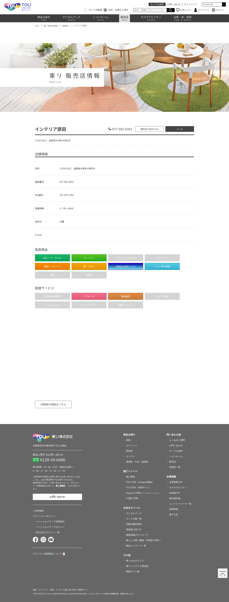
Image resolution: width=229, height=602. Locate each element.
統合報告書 (174, 498)
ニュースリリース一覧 (180, 504)
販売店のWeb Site (150, 129)
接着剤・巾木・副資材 (137, 462)
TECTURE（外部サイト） (139, 487)
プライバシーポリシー (44, 516)
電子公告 (173, 514)
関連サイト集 (132, 571)
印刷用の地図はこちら (53, 404)
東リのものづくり (135, 561)
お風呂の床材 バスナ (125, 266)
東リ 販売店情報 (50, 25)
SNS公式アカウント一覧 (48, 532)
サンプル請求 (157, 4)
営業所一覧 (174, 467)
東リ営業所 (60, 486)
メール (179, 129)
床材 (128, 440)
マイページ (203, 10)
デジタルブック (71, 18)
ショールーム (100, 18)
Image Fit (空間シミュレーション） (143, 493)
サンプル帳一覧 (134, 519)
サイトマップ (190, 4)
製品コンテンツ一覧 (136, 546)
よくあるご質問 (177, 440)
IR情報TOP (174, 493)
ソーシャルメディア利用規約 (50, 521)
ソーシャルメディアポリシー (50, 527)
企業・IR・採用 (182, 18)
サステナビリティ (151, 18)
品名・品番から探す (116, 10)
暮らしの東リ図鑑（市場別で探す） (144, 540)
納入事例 (130, 477)
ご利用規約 (38, 511)
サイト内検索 (93, 10)
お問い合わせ (173, 4)
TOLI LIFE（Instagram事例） (140, 482)
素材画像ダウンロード (137, 535)
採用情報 (173, 509)
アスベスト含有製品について (47, 554)
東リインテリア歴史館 (137, 566)
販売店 (124, 18)
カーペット (131, 445)
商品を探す (44, 18)
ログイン (220, 10)
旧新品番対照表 (134, 524)
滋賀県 (65, 25)
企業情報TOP (175, 482)
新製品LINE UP (133, 529)
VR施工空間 (132, 498)
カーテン (130, 456)
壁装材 (129, 451)
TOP (37, 25)
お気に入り (185, 10)
